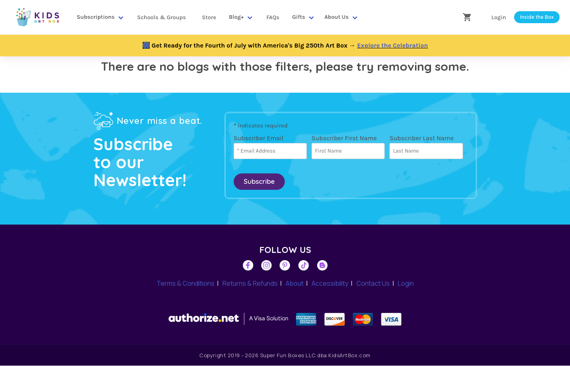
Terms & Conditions (185, 283)
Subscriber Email (259, 138)
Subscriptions (96, 17)
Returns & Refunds (250, 283)
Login (498, 17)
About (295, 283)
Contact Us (373, 283)
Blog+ (236, 17)
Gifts (298, 17)
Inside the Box (537, 17)
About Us (336, 17)
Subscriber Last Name (421, 138)
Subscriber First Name (344, 138)
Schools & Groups (161, 17)
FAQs (273, 17)
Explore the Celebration (392, 45)
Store (209, 17)
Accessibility (330, 283)
